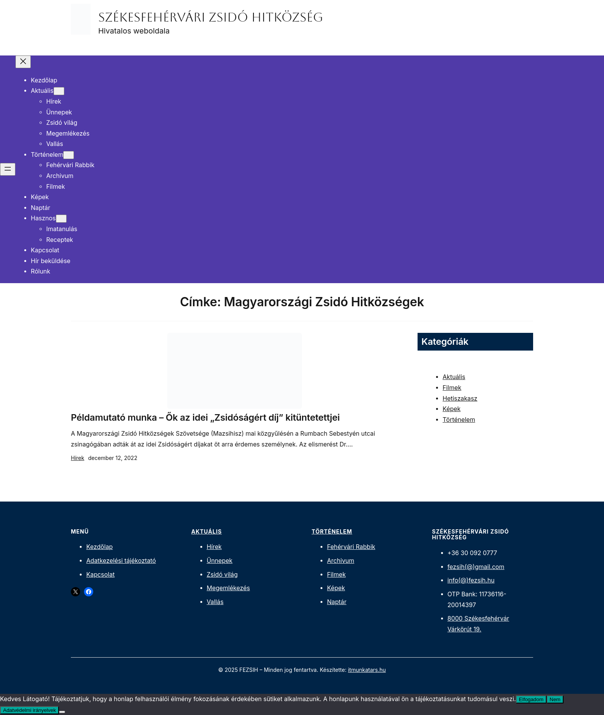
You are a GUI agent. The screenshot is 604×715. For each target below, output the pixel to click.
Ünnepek (220, 560)
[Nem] (62, 712)
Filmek (452, 387)
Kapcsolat (100, 574)
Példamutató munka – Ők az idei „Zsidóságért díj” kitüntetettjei (205, 418)
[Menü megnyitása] (7, 169)
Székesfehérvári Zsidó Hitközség (210, 17)
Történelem (459, 419)
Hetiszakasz (460, 398)
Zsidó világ (222, 574)
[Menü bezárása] (23, 61)
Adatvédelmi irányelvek (29, 710)
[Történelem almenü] (68, 155)
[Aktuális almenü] (59, 91)
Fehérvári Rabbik (351, 547)
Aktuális (454, 377)
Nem (555, 699)
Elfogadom (531, 699)
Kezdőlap (99, 547)
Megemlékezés (228, 588)
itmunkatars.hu (367, 669)
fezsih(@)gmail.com (476, 567)
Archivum (340, 560)
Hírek (77, 458)
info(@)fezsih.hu (471, 580)
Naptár (336, 602)
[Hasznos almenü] (61, 219)
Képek (452, 409)
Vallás (215, 602)
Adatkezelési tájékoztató (121, 560)
